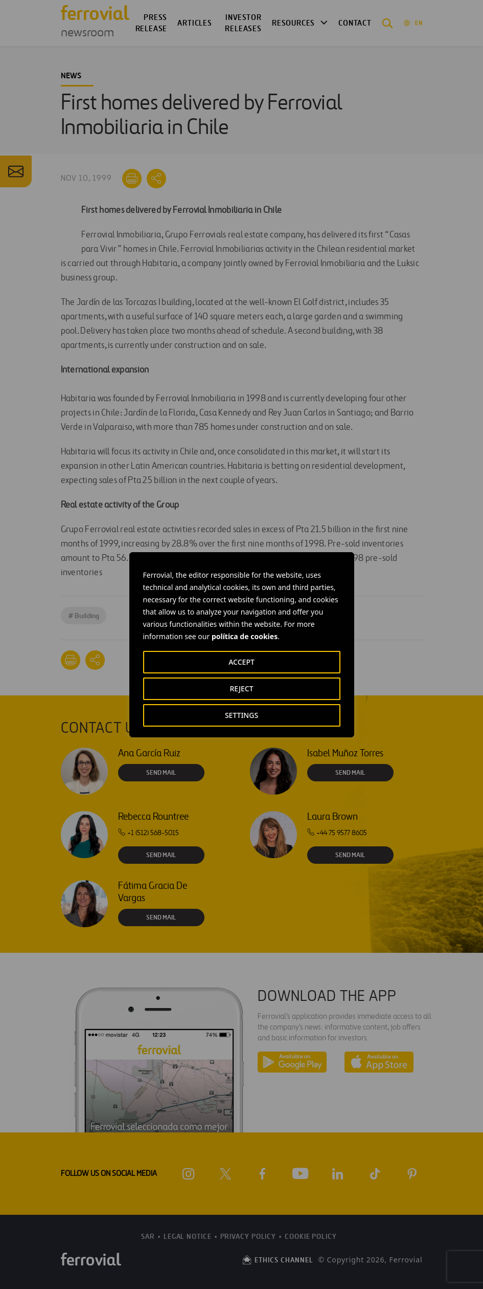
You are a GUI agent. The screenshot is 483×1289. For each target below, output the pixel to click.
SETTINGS (241, 715)
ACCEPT (241, 662)
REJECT (241, 688)
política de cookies (245, 636)
